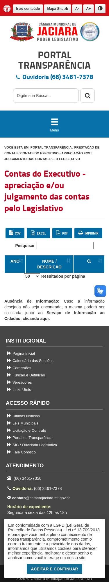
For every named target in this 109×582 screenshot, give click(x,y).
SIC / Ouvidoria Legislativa (32, 445)
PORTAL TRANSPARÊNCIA (51, 147)
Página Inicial (21, 353)
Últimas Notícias (23, 416)
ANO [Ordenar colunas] (14, 261)
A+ (88, 9)
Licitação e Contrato (26, 430)
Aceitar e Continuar (54, 569)
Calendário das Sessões (30, 360)
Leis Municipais (22, 423)
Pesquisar (54, 245)
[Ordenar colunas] (89, 264)
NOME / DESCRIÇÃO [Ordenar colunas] (49, 264)
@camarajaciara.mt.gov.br (38, 498)
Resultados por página (54, 276)
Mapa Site (57, 9)
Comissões (19, 367)
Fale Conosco (21, 452)
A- (77, 9)
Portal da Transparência (30, 437)
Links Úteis (19, 389)
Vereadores (19, 382)
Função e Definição (26, 375)
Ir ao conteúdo (28, 9)
